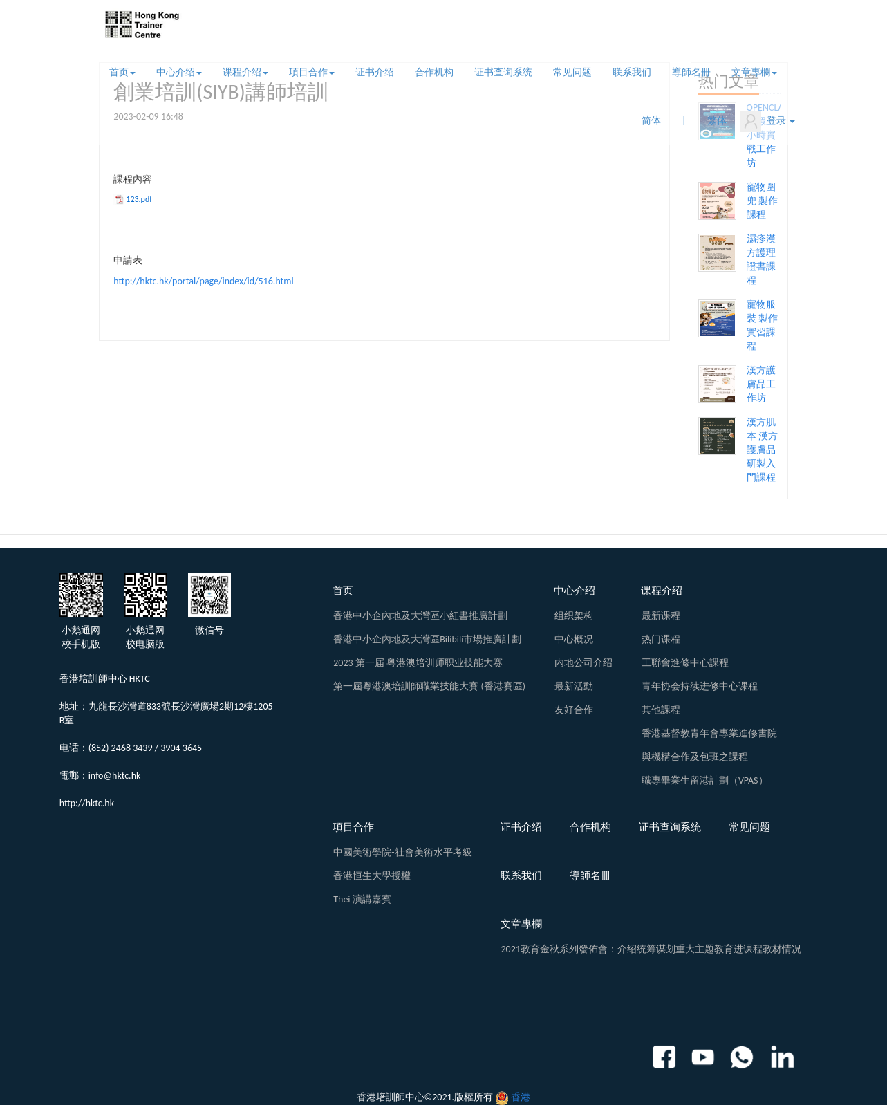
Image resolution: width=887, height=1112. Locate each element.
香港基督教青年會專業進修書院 (709, 733)
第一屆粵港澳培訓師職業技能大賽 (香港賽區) (429, 686)
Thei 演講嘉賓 (362, 899)
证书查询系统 (503, 72)
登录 (767, 121)
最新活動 (573, 686)
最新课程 (661, 616)
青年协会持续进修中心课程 (700, 686)
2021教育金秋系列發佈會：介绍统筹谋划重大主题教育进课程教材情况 (651, 949)
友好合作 (573, 710)
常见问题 (572, 72)
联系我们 (632, 72)
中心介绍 (179, 72)
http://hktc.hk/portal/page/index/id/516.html (203, 281)
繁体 (717, 121)
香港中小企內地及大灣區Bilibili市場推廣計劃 (427, 639)
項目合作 (312, 72)
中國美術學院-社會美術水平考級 (402, 852)
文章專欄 (754, 72)
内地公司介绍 (583, 663)
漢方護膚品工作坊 (761, 384)
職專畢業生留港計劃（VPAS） (705, 780)
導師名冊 (691, 72)
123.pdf (139, 199)
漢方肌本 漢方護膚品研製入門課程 (762, 449)
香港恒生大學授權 (372, 876)
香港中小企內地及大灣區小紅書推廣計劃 (420, 616)
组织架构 (573, 616)
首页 (122, 72)
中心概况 (573, 639)
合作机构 (434, 72)
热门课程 (661, 639)
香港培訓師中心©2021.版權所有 (425, 1097)
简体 (651, 121)
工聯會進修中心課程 (685, 663)
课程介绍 (245, 72)
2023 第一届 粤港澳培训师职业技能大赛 (418, 663)
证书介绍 (374, 72)
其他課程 (661, 710)
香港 (520, 1097)
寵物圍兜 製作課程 (762, 201)
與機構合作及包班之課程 (695, 757)
